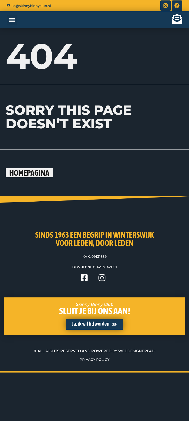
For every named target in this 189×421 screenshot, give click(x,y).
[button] (12, 22)
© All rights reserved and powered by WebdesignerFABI (95, 400)
